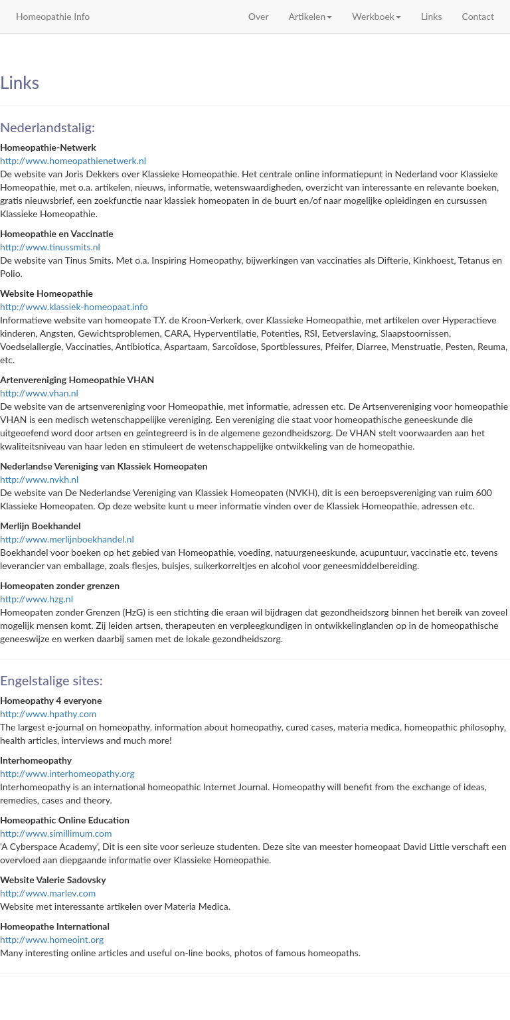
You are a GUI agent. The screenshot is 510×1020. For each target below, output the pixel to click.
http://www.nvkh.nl (39, 479)
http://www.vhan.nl (39, 392)
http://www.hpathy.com (48, 713)
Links (431, 16)
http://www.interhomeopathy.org (67, 773)
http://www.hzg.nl (36, 598)
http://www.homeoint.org (52, 939)
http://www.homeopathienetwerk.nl (73, 160)
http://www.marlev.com (48, 892)
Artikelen (311, 16)
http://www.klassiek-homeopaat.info (74, 306)
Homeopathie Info (53, 16)
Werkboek (376, 16)
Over (258, 16)
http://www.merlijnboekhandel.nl (67, 539)
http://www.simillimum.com (56, 833)
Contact (478, 16)
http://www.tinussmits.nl (50, 246)
